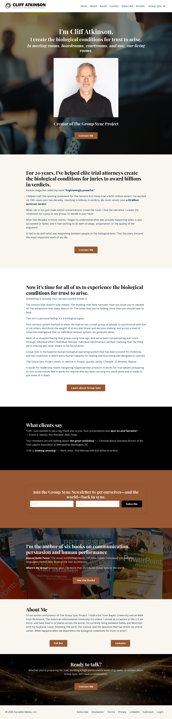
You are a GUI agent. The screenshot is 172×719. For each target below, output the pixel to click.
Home (83, 6)
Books (103, 6)
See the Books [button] (86, 580)
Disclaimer (98, 712)
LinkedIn (134, 712)
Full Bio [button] (58, 643)
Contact (114, 6)
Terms (111, 712)
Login (160, 712)
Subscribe (127, 6)
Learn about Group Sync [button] (86, 388)
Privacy (122, 712)
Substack (148, 712)
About (93, 6)
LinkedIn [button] (120, 643)
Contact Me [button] (86, 135)
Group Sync (156, 6)
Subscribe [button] (132, 504)
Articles (140, 6)
